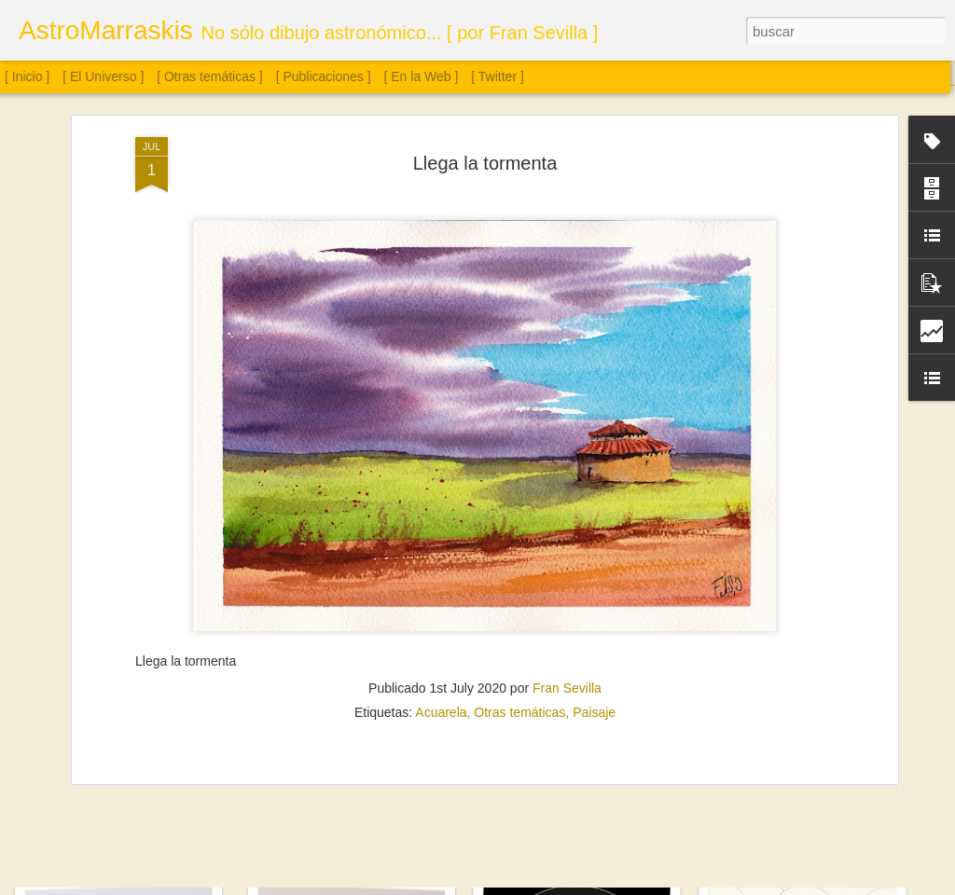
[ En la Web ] (421, 76)
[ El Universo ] (103, 76)
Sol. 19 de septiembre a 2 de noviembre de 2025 (622, 828)
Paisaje (594, 403)
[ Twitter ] (497, 76)
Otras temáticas (519, 403)
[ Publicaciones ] (323, 76)
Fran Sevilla (567, 379)
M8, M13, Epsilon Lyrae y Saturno (806, 828)
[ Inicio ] (27, 76)
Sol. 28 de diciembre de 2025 (124, 827)
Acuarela (440, 403)
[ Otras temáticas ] (210, 76)
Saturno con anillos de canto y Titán (362, 839)
